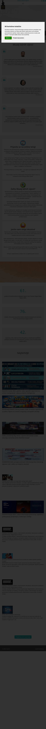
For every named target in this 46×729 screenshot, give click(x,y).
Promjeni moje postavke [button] (18, 38)
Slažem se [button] (8, 38)
